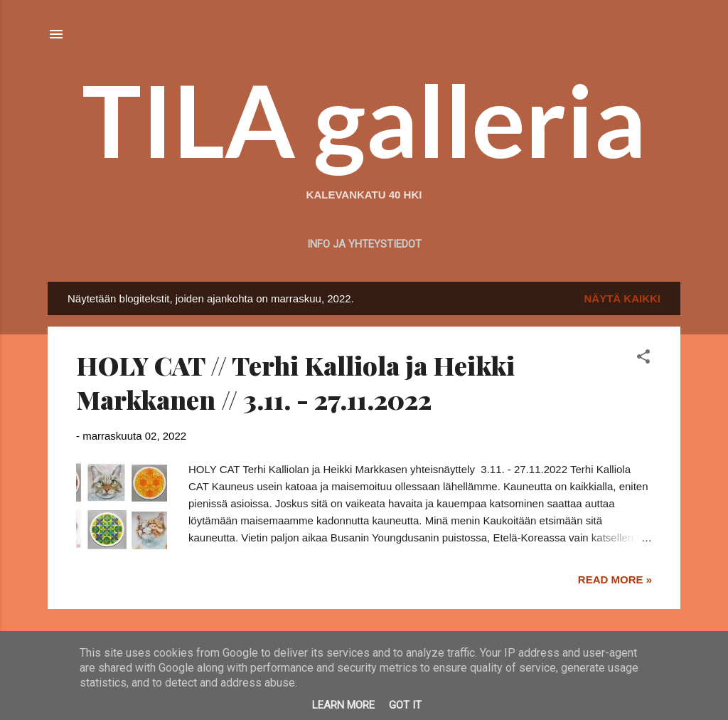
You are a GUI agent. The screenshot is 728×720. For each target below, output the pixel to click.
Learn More (343, 705)
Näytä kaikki (622, 298)
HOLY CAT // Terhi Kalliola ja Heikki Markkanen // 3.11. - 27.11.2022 (295, 382)
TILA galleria (364, 119)
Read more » (615, 579)
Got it (405, 705)
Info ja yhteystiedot (364, 244)
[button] (643, 359)
